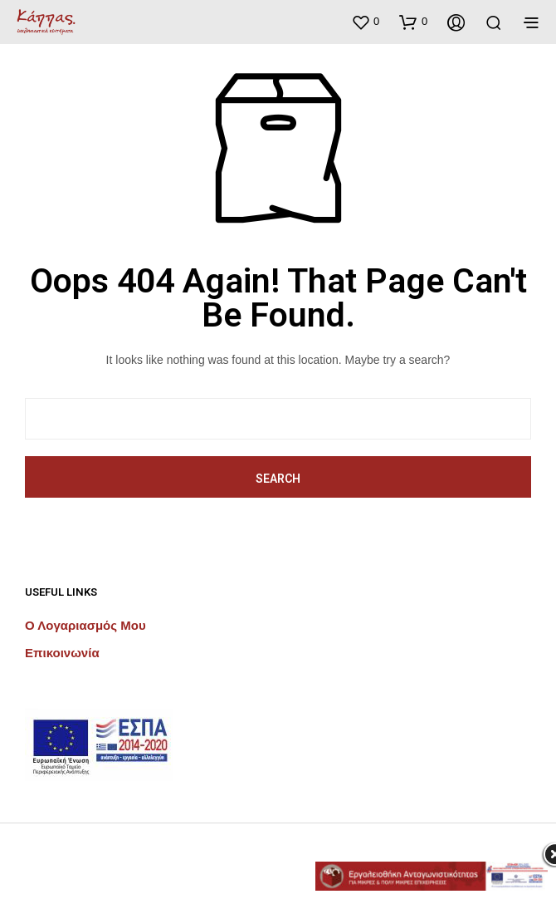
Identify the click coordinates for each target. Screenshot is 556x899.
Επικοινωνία (62, 653)
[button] (365, 21)
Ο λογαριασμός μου (85, 625)
